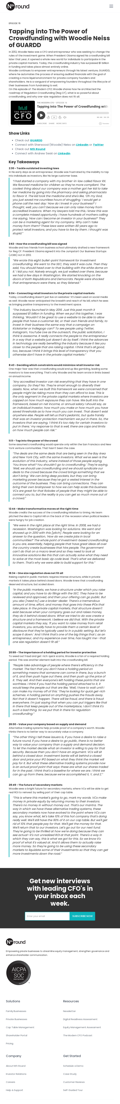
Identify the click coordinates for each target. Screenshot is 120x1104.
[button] (111, 6)
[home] (17, 6)
